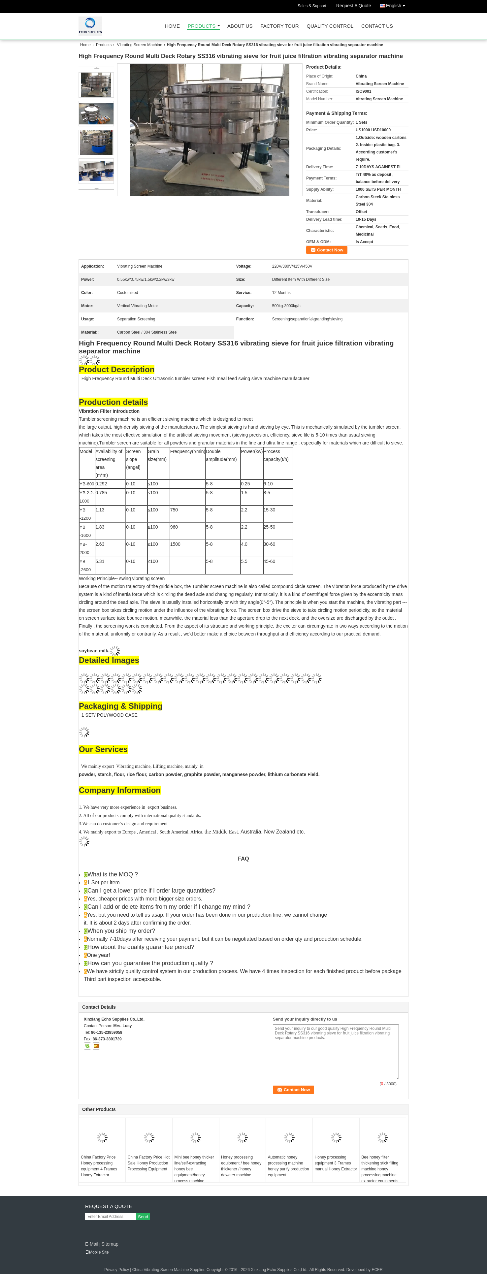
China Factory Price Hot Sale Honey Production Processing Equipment (149, 1163)
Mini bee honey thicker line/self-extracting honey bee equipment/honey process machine (194, 1169)
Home (172, 26)
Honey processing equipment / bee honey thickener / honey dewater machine (241, 1166)
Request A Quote (353, 5)
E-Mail (91, 1244)
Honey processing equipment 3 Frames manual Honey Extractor (336, 1163)
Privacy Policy (116, 1269)
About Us (239, 26)
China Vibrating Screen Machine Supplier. (169, 1269)
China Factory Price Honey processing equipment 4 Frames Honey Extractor (99, 1166)
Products (201, 26)
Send (143, 1216)
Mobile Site (97, 1252)
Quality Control (330, 26)
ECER (377, 1269)
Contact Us (377, 26)
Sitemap (109, 1244)
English (397, 4)
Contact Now (330, 249)
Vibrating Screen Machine (139, 45)
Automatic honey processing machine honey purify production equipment (288, 1166)
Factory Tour (279, 26)
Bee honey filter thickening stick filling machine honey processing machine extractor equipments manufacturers (379, 1172)
